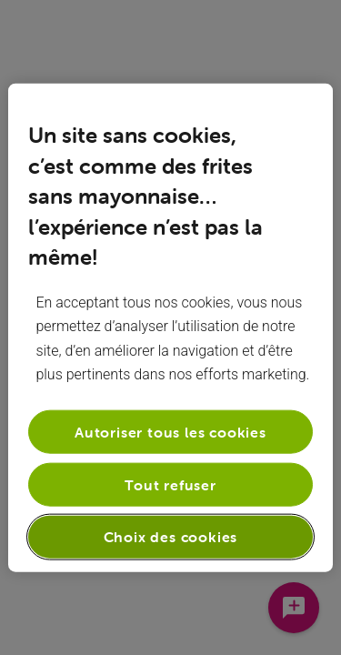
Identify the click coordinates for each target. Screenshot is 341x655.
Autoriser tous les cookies (170, 431)
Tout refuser (170, 485)
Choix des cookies (171, 537)
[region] (170, 328)
